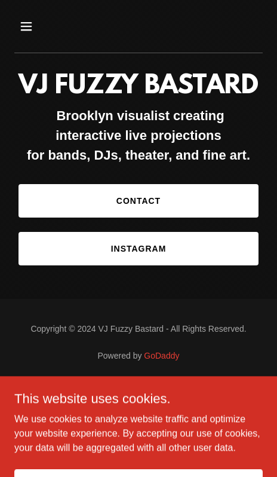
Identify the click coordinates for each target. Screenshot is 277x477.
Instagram (139, 248)
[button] (32, 26)
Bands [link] (138, 388)
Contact (138, 201)
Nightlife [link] (138, 403)
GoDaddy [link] (161, 355)
